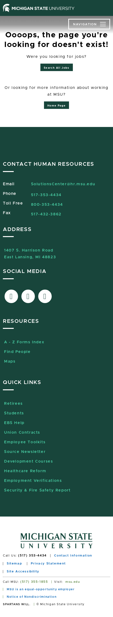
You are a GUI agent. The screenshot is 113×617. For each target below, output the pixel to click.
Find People (17, 352)
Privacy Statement (48, 563)
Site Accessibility (23, 571)
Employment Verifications (33, 481)
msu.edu (72, 581)
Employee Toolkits (24, 442)
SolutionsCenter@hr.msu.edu (63, 184)
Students (14, 413)
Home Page (56, 105)
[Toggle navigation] (89, 24)
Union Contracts (22, 432)
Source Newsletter (24, 452)
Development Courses (28, 461)
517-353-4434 (46, 195)
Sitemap (14, 563)
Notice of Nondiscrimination (31, 596)
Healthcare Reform (25, 471)
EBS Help (14, 423)
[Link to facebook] (11, 296)
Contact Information (73, 555)
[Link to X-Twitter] (28, 296)
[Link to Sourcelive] (45, 296)
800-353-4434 (47, 204)
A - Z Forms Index (24, 342)
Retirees (13, 403)
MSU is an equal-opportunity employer (41, 589)
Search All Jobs (56, 67)
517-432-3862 (46, 214)
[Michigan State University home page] (39, 8)
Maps (9, 361)
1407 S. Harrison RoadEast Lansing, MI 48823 (30, 250)
